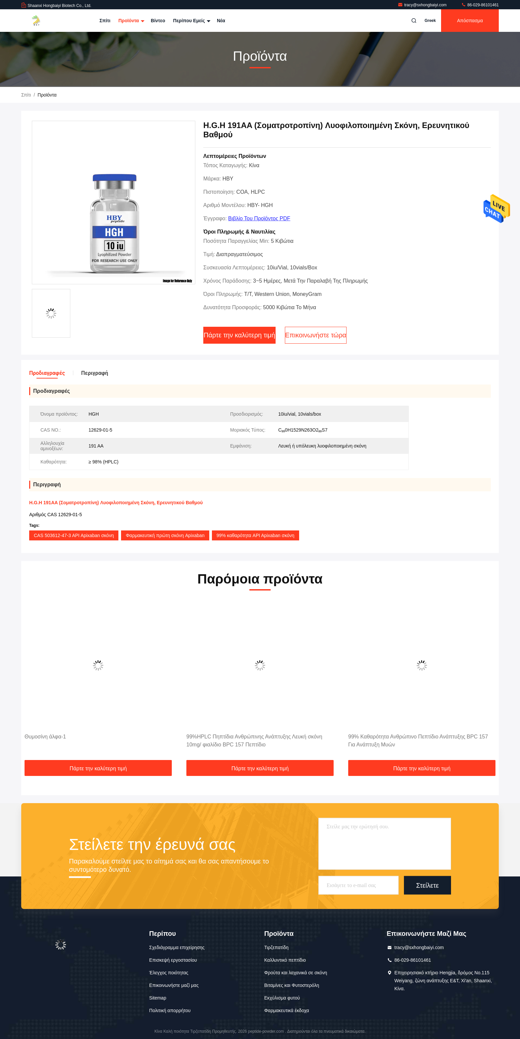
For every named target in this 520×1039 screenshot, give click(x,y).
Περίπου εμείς (191, 20)
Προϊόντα (130, 20)
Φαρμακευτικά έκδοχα (286, 1010)
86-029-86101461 (480, 5)
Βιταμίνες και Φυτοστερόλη (291, 985)
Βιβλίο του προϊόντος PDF (259, 218)
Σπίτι (104, 20)
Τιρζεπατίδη (276, 947)
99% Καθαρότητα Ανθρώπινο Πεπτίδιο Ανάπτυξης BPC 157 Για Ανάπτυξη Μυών (418, 740)
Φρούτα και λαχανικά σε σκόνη (295, 972)
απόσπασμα (470, 20)
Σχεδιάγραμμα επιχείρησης (177, 947)
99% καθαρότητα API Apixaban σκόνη (255, 535)
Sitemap (157, 998)
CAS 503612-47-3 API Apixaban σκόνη (74, 535)
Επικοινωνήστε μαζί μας (174, 985)
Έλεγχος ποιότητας (168, 972)
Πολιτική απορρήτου (170, 1010)
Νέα (221, 20)
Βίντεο (158, 20)
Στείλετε (427, 885)
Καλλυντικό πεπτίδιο (285, 960)
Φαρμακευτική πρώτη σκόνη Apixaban (165, 535)
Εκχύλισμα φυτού (282, 998)
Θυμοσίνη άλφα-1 (45, 736)
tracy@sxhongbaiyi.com (423, 5)
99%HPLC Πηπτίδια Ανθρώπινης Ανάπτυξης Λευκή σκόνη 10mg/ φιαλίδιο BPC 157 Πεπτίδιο (254, 740)
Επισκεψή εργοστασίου (173, 960)
